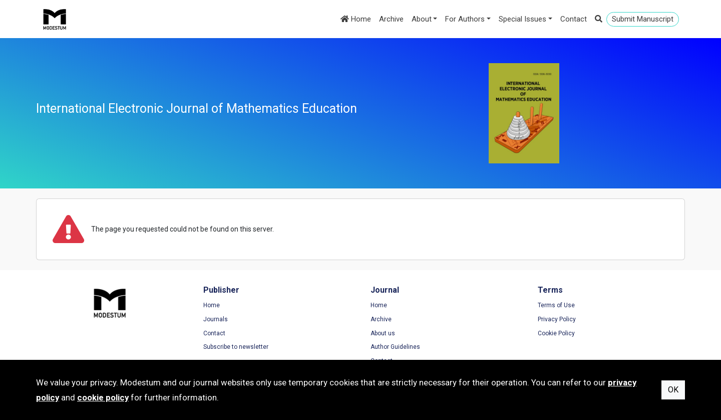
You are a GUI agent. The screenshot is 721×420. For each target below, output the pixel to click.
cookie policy (103, 397)
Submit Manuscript (642, 19)
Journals (215, 319)
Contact (573, 19)
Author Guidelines (395, 346)
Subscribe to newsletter (235, 346)
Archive (391, 19)
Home (355, 19)
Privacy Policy (557, 319)
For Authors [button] (465, 19)
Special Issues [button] (522, 19)
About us (383, 333)
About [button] (422, 19)
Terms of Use (556, 305)
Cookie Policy (556, 333)
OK (673, 389)
